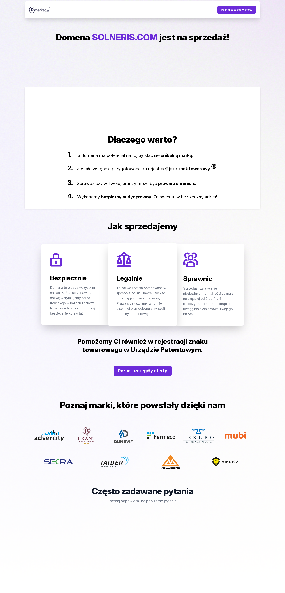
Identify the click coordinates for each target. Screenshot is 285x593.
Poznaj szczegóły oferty (236, 9)
